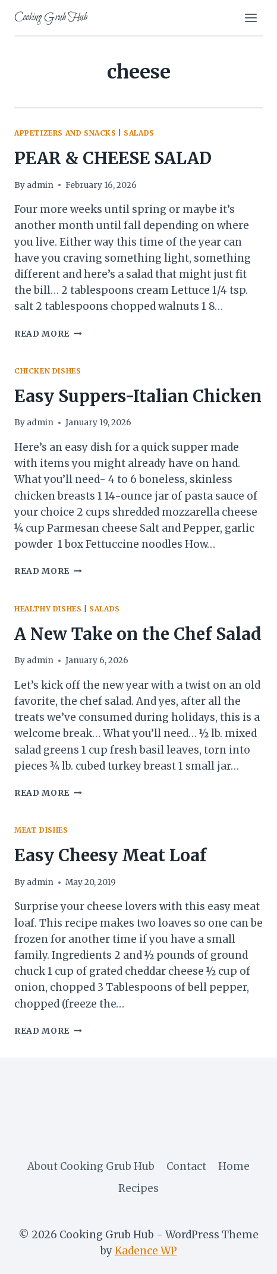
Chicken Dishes (47, 370)
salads (139, 132)
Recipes (138, 1188)
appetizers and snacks (65, 132)
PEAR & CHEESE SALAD (113, 158)
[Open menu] (250, 17)
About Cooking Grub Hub (91, 1166)
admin (40, 185)
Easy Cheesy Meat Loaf (110, 855)
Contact (186, 1166)
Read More (48, 334)
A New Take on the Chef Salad (138, 634)
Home (234, 1166)
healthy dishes (47, 608)
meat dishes (41, 830)
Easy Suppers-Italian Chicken (138, 396)
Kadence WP (146, 1250)
